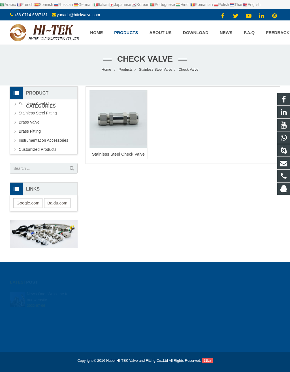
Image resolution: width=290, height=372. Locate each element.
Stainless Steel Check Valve (118, 154)
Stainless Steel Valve (37, 104)
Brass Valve (29, 122)
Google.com (27, 202)
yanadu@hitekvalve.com (78, 14)
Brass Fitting (30, 131)
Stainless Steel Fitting (38, 113)
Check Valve (145, 59)
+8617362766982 (169, 302)
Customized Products (37, 149)
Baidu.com (57, 202)
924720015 (165, 294)
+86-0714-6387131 (31, 14)
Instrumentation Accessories (43, 140)
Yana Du (162, 327)
